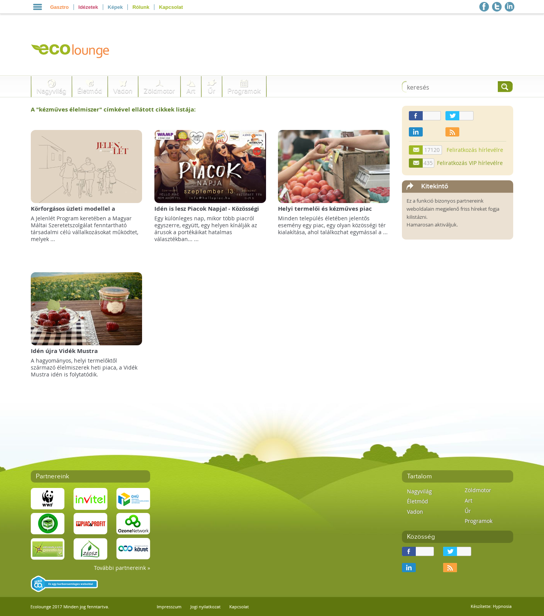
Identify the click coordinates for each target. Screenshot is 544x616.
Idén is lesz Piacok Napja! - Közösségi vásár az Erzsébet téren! (206, 212)
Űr (211, 91)
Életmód (89, 91)
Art (190, 91)
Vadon (122, 91)
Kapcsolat (171, 7)
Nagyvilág (51, 91)
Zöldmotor (159, 91)
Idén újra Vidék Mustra (64, 351)
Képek (115, 7)
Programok (244, 91)
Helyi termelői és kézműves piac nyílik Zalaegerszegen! (325, 212)
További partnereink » (122, 567)
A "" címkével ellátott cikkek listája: (113, 109)
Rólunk (140, 7)
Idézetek (88, 7)
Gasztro (59, 7)
